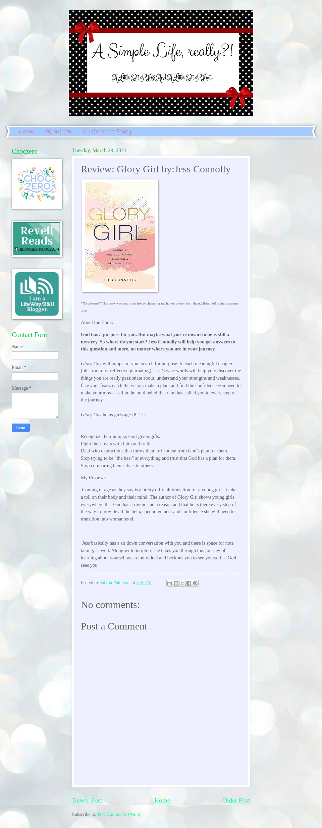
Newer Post (87, 800)
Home (26, 131)
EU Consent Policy (107, 131)
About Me (58, 131)
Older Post (236, 800)
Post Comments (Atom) (120, 814)
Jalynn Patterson (116, 582)
